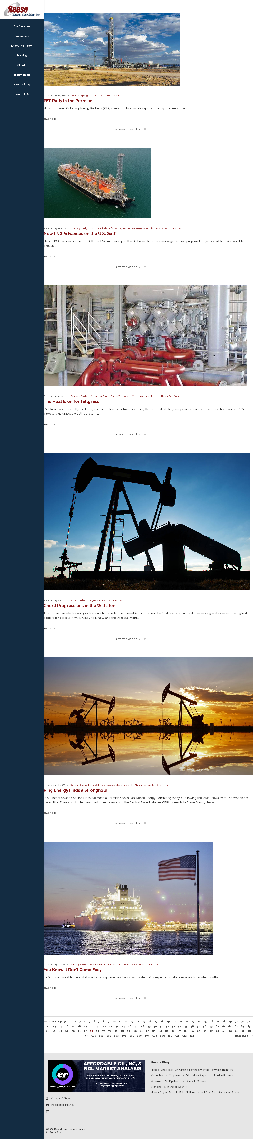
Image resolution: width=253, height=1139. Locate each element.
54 (179, 1026)
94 (223, 1030)
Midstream (164, 228)
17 (156, 1021)
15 (144, 1021)
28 (223, 1021)
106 (139, 1035)
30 (236, 1021)
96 (236, 1030)
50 (155, 1026)
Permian (117, 95)
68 (60, 1030)
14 (138, 1021)
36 (66, 1026)
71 (79, 1030)
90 (198, 1030)
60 (217, 1026)
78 (122, 1030)
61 (223, 1026)
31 (242, 1021)
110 (170, 1035)
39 (85, 1026)
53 (173, 1026)
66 (47, 1030)
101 (101, 1035)
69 (66, 1030)
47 (136, 1026)
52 (167, 1026)
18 (162, 1021)
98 (249, 1030)
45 (123, 1026)
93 (217, 1030)
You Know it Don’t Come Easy (73, 969)
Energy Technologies (121, 396)
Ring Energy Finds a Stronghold (75, 790)
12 (126, 1021)
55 (186, 1026)
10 (114, 1021)
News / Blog (160, 1062)
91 (204, 1030)
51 (161, 1026)
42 (104, 1026)
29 (230, 1021)
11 (120, 1021)
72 (85, 1030)
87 (179, 1030)
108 (154, 1035)
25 (205, 1021)
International (123, 964)
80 (135, 1030)
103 (116, 1035)
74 (97, 1030)
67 (54, 1030)
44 (117, 1026)
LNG (133, 228)
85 (166, 1030)
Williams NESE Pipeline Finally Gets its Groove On (180, 1081)
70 (73, 1030)
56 (192, 1026)
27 (217, 1021)
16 (150, 1021)
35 (60, 1026)
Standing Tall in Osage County (169, 1086)
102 (109, 1035)
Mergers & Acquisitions (147, 228)
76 (109, 1030)
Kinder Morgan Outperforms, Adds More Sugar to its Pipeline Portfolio (192, 1075)
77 (116, 1030)
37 (72, 1026)
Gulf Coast (112, 228)
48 (142, 1026)
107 (147, 1035)
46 (129, 1026)
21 (180, 1021)
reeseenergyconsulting (129, 129)
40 (91, 1026)
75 (103, 1030)
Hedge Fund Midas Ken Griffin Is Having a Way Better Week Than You (192, 1069)
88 (185, 1030)
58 (204, 1026)
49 (149, 1026)
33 (48, 1026)
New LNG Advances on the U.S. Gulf (80, 233)
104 (124, 1035)
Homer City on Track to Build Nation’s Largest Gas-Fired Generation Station (195, 1092)
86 (173, 1030)
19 (168, 1021)
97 (242, 1030)
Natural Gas (106, 95)
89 (192, 1030)
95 (230, 1030)
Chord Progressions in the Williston (79, 605)
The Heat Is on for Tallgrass (71, 401)
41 (98, 1026)
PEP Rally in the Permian (68, 100)
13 (132, 1021)
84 (160, 1030)
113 (192, 1035)
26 (211, 1021)
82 (147, 1030)
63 (236, 1026)
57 (198, 1026)
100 (93, 1035)
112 (184, 1035)
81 (141, 1030)
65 (248, 1026)
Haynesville (124, 228)
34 (54, 1026)
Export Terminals (99, 228)
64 (242, 1026)
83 (153, 1030)
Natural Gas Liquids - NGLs (148, 785)
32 (248, 1021)
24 (199, 1021)
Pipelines (177, 396)
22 (186, 1021)
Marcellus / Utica (140, 396)
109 (162, 1035)
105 (132, 1035)
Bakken (73, 600)
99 (86, 1035)
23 (192, 1021)
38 (79, 1026)
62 (229, 1026)
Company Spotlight (80, 95)
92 (211, 1030)
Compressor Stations (100, 396)
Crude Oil (95, 95)
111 (177, 1035)
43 (110, 1026)
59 (211, 1026)
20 (174, 1021)
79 (128, 1030)
